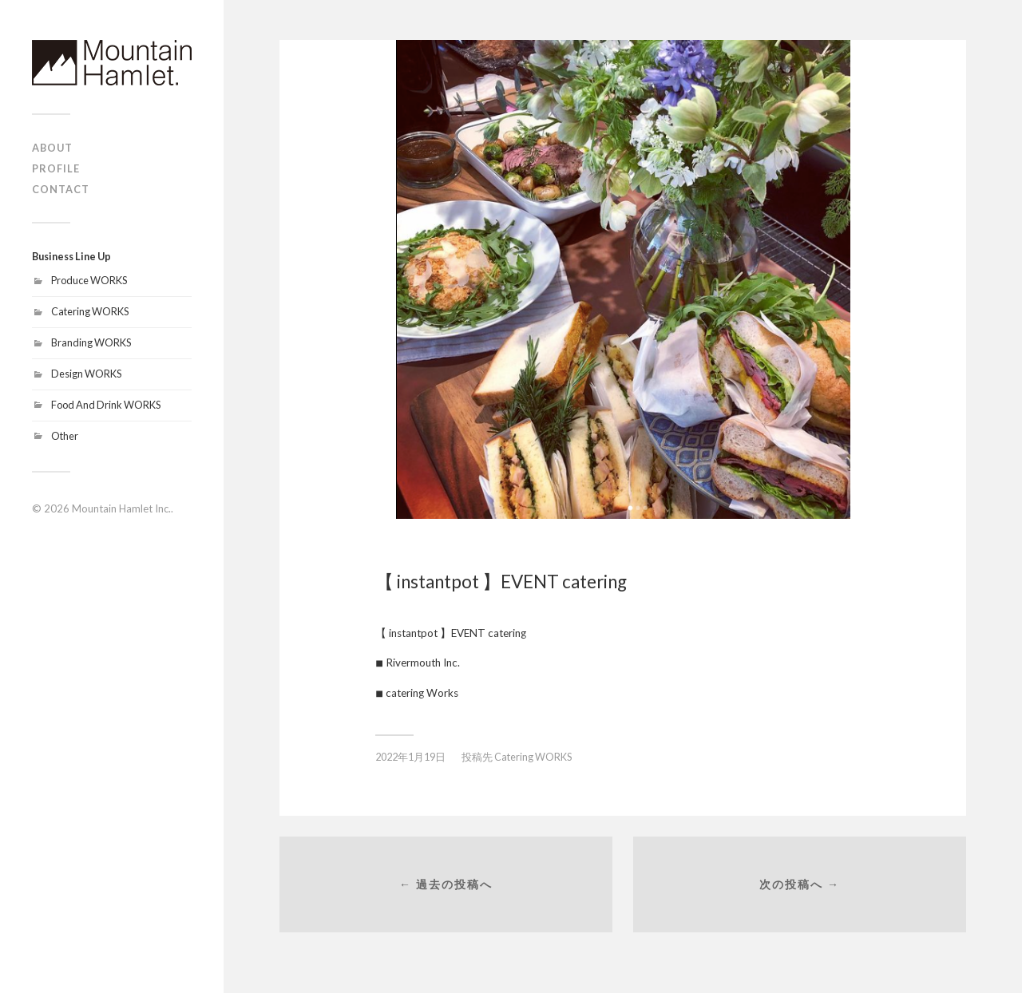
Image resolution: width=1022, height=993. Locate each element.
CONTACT (60, 189)
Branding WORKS (91, 342)
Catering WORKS (90, 311)
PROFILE (56, 168)
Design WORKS (86, 373)
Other (64, 435)
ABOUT (52, 147)
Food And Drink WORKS (105, 404)
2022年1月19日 (410, 757)
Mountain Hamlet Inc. (121, 508)
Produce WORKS (89, 280)
